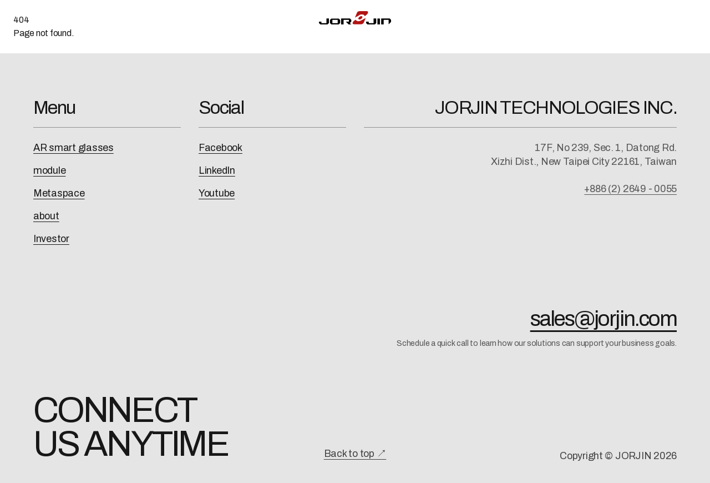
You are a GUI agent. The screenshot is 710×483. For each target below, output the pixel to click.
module (49, 170)
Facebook (220, 147)
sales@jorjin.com (603, 318)
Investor (51, 238)
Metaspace (59, 193)
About (560, 17)
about (46, 216)
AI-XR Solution (229, 17)
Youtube (217, 193)
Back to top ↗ (355, 454)
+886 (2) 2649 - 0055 (630, 188)
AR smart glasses (73, 147)
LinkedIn (217, 170)
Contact (610, 17)
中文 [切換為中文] (661, 17)
